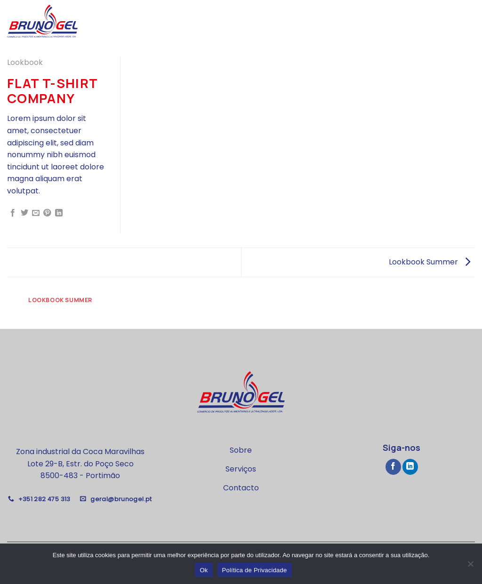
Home (321, 21)
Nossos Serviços (397, 21)
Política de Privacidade (254, 570)
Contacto (455, 21)
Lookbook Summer (429, 261)
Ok (204, 570)
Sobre (348, 21)
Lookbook (25, 62)
